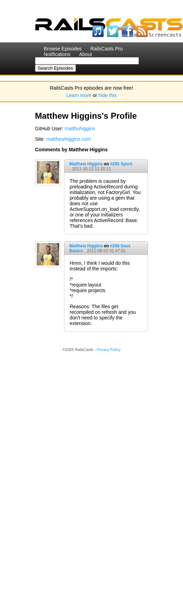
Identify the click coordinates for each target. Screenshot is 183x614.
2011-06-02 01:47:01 (106, 250)
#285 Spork (121, 163)
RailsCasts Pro (106, 48)
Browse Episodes (63, 48)
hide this (107, 95)
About (85, 54)
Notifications (57, 54)
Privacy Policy (108, 349)
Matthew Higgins (86, 163)
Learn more (79, 95)
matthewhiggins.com (68, 139)
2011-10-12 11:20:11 (91, 168)
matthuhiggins (80, 128)
